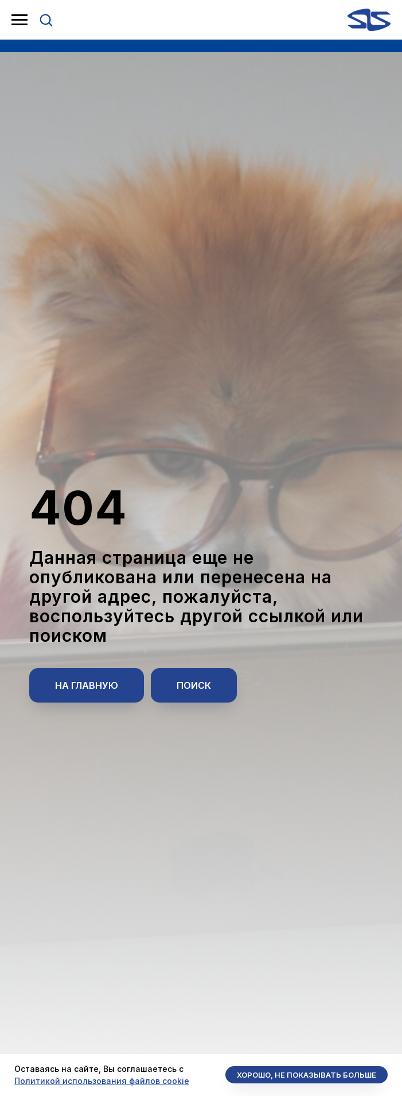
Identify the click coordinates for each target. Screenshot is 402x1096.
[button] (46, 19)
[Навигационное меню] (19, 20)
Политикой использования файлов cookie (101, 1081)
